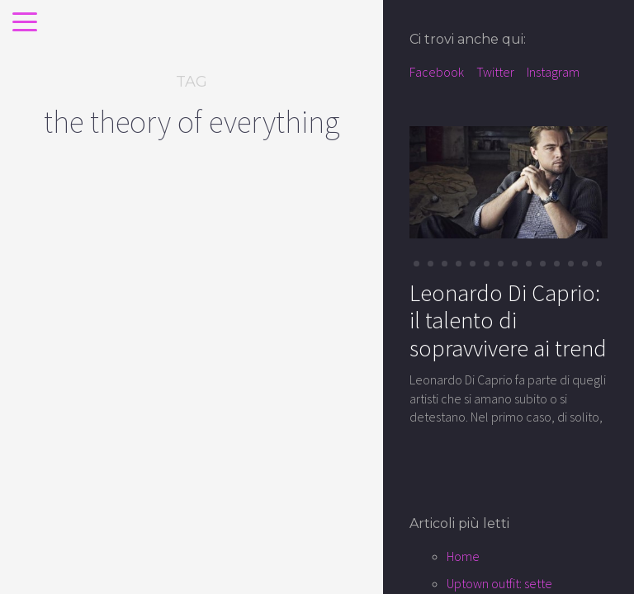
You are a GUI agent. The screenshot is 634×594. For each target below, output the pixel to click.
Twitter (495, 72)
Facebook (436, 72)
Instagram (553, 72)
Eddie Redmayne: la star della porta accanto (95, 411)
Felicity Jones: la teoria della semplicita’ (281, 400)
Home (463, 556)
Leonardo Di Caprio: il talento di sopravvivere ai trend (508, 320)
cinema (60, 336)
